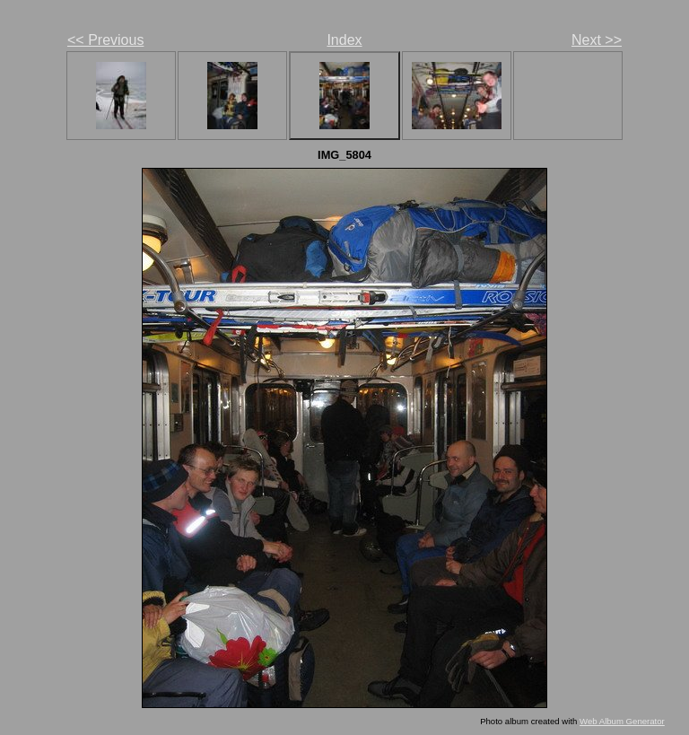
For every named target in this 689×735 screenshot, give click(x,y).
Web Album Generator (622, 721)
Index (344, 40)
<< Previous (105, 40)
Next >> (596, 40)
